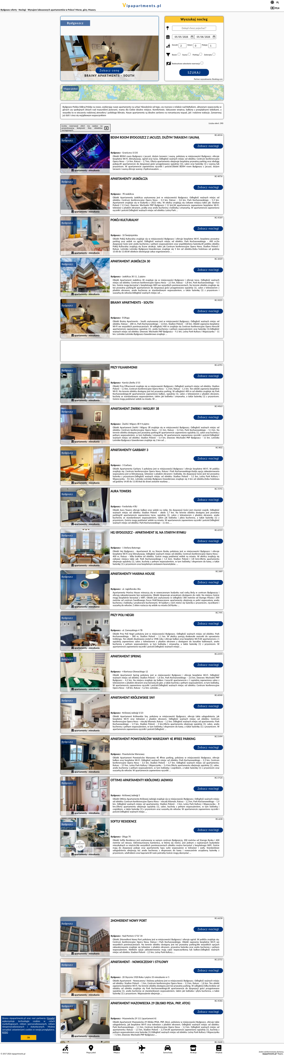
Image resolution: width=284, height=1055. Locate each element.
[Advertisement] (142, 887)
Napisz (280, 1053)
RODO (5, 1032)
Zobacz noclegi (208, 146)
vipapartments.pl (142, 5)
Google (50, 1018)
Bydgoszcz (67, 140)
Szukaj (194, 72)
